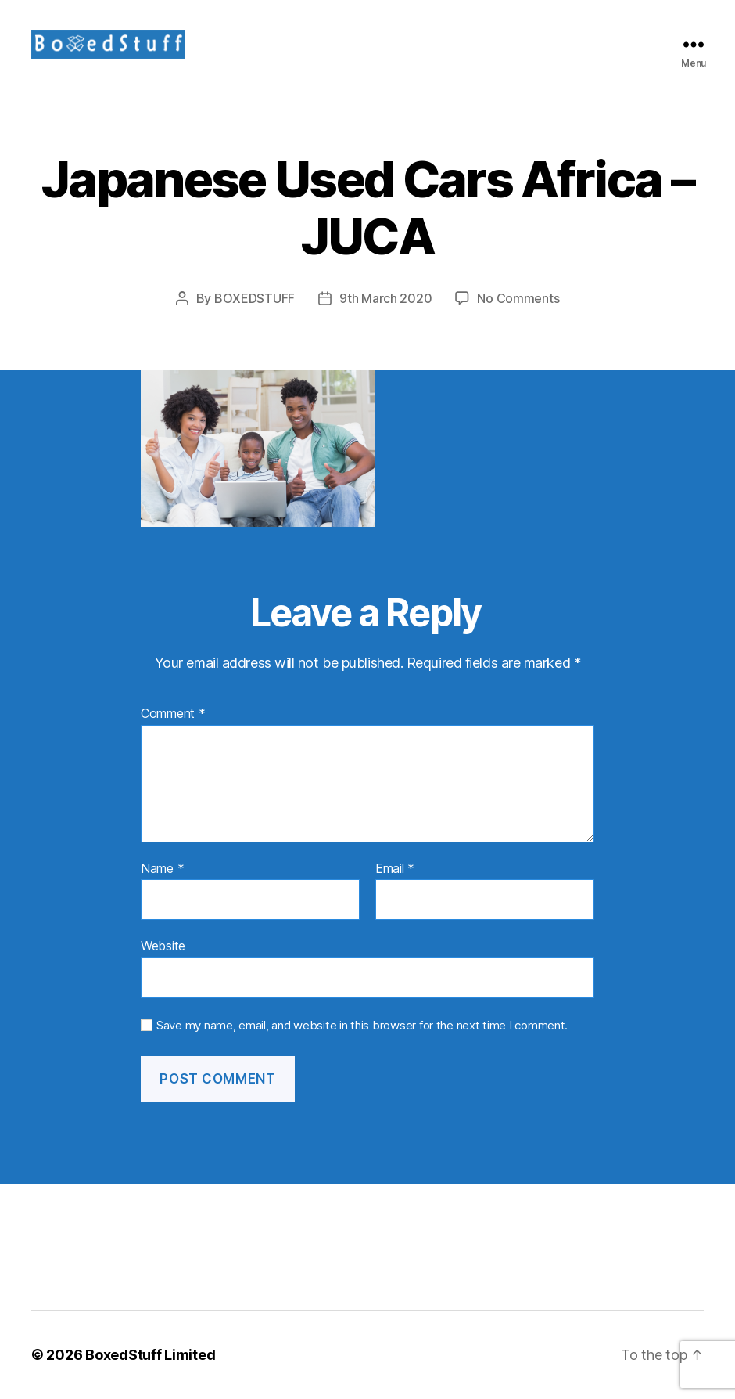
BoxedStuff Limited (150, 1355)
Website (163, 946)
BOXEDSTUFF (254, 298)
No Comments (518, 298)
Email (394, 869)
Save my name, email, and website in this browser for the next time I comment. (362, 1026)
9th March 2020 (385, 298)
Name (162, 869)
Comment (173, 714)
